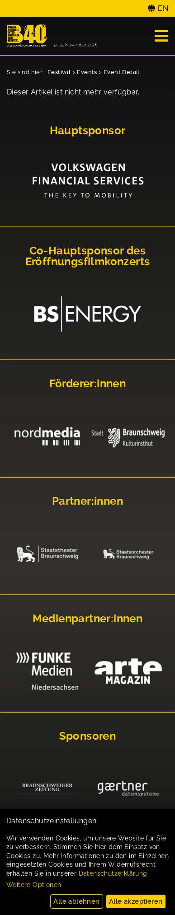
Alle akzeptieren (135, 901)
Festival (59, 72)
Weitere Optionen (33, 885)
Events (87, 72)
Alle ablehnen (76, 901)
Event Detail (122, 72)
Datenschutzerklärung (113, 873)
